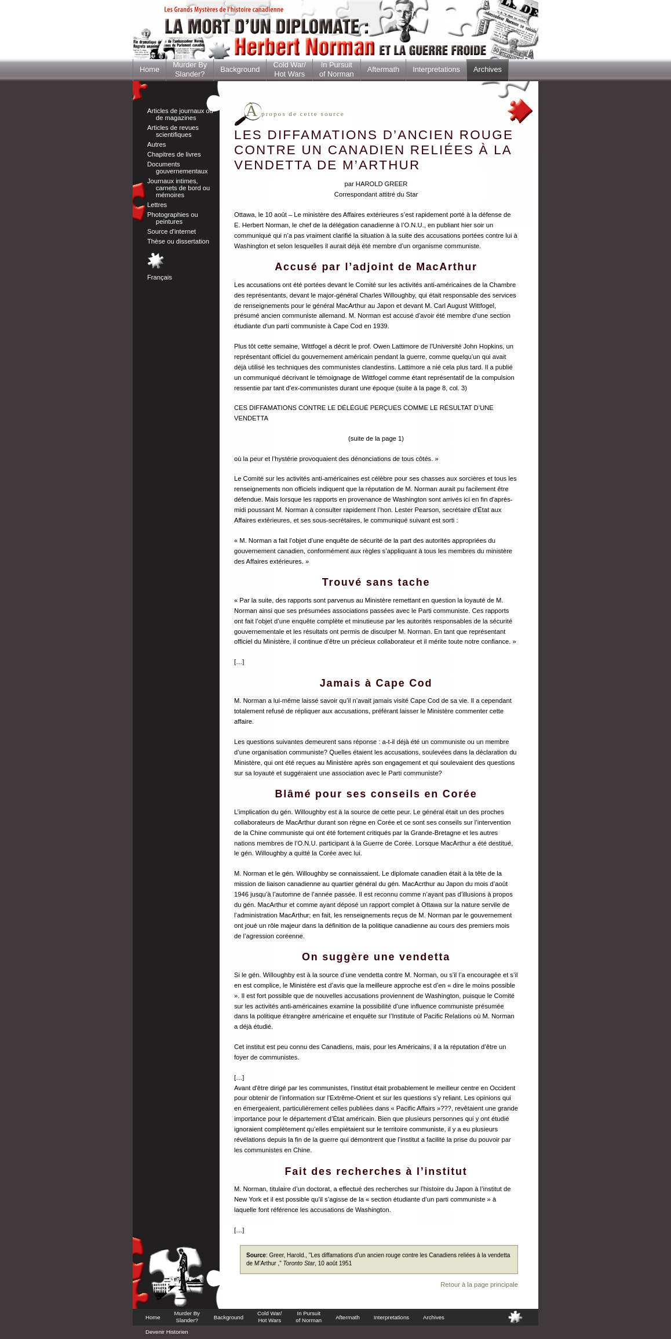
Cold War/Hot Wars (289, 69)
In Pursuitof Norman (336, 69)
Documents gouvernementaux (177, 168)
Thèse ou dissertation (178, 241)
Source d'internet (171, 231)
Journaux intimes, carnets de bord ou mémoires (178, 187)
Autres (156, 144)
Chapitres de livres (174, 154)
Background (240, 69)
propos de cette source (295, 113)
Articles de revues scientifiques (173, 131)
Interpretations (436, 69)
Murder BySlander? (190, 69)
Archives (487, 69)
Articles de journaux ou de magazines (180, 114)
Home (149, 69)
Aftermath (383, 69)
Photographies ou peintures (172, 218)
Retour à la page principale (479, 1284)
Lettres (157, 204)
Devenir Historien (166, 1332)
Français (159, 277)
